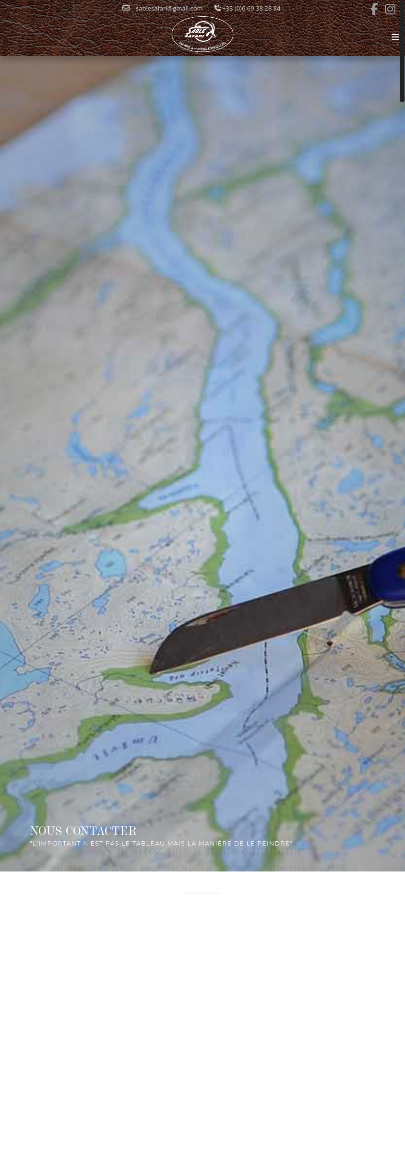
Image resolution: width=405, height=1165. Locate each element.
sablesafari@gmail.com (162, 8)
